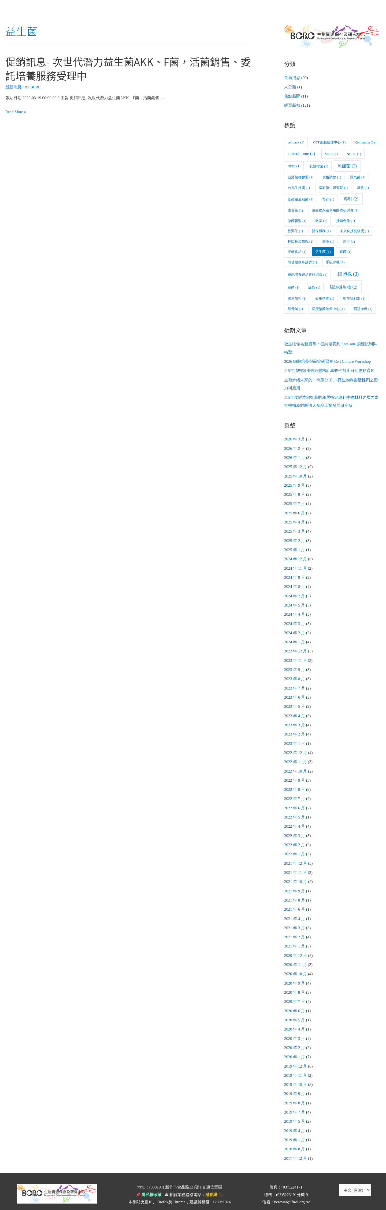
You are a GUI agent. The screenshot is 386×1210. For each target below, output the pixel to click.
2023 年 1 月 (294, 736)
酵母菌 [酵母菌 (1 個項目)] (295, 308)
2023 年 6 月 (294, 691)
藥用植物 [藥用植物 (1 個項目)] (324, 298)
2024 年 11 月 (295, 564)
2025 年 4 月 (294, 519)
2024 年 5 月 (294, 600)
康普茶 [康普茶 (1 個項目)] (295, 210)
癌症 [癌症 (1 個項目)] (349, 241)
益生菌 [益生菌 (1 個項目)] (323, 251)
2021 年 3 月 (294, 918)
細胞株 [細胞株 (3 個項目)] (348, 273)
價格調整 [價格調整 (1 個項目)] (331, 177)
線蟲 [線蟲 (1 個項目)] (314, 287)
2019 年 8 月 (294, 1090)
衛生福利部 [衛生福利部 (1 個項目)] (354, 298)
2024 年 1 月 (294, 637)
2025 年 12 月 (295, 464)
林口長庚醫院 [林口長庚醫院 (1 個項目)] (300, 241)
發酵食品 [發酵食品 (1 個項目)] (297, 251)
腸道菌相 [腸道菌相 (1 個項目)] (297, 298)
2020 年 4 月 (294, 1018)
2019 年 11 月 (295, 1063)
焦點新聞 (292, 96)
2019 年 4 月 (294, 1117)
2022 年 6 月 (294, 800)
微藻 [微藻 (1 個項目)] (321, 220)
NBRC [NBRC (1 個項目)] (354, 153)
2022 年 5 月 (294, 809)
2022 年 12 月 (295, 746)
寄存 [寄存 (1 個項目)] (328, 199)
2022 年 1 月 (294, 845)
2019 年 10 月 (295, 1072)
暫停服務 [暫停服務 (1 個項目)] (321, 230)
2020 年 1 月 (294, 1045)
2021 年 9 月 (294, 881)
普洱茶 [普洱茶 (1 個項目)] (295, 230)
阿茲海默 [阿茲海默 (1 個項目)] (363, 308)
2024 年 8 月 (294, 582)
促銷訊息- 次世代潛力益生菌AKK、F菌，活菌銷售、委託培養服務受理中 (118, 68)
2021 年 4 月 (294, 909)
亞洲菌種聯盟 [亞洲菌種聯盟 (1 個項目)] (300, 177)
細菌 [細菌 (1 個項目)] (293, 287)
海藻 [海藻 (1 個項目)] (328, 241)
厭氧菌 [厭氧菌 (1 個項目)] (357, 177)
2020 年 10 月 (295, 963)
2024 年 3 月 (294, 619)
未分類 (290, 87)
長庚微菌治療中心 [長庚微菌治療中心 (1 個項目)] (328, 308)
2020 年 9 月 (294, 972)
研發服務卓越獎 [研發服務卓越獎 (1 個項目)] (302, 262)
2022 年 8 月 (294, 782)
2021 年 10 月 (295, 873)
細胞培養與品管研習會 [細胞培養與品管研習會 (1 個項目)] (307, 274)
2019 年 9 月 (294, 1081)
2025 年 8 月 (294, 492)
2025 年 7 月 (294, 501)
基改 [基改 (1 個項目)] (363, 187)
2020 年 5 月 (294, 1009)
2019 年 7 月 (294, 1099)
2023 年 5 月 (294, 700)
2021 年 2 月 (294, 927)
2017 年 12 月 (295, 1145)
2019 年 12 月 (295, 1054)
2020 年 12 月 (295, 945)
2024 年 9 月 (294, 573)
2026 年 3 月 (294, 437)
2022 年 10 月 (295, 764)
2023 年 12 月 (295, 646)
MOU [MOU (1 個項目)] (331, 153)
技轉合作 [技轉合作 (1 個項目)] (345, 220)
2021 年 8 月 (294, 891)
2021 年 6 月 (294, 900)
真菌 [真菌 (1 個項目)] (345, 251)
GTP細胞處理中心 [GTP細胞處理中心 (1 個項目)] (329, 142)
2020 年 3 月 (294, 1027)
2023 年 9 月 (294, 664)
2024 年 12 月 (295, 555)
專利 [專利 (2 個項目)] (351, 198)
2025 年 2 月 (294, 537)
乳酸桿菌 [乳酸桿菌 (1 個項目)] (318, 166)
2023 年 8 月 (294, 673)
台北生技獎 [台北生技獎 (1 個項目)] (299, 187)
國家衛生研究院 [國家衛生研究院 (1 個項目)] (333, 187)
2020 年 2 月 (294, 1036)
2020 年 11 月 (295, 954)
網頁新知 (292, 105)
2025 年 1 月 (294, 546)
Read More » (15, 112)
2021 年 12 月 (295, 854)
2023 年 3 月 (294, 718)
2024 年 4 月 (294, 610)
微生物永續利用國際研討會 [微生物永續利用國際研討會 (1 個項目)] (335, 210)
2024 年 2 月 (294, 628)
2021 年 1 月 (294, 936)
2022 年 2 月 (294, 836)
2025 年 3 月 (294, 528)
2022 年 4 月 (294, 818)
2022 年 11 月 (295, 755)
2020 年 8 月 (294, 981)
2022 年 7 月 (294, 791)
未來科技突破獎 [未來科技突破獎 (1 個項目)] (354, 230)
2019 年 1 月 (294, 1127)
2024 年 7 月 (294, 591)
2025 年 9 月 (294, 482)
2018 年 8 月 (294, 1135)
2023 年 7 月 (294, 682)
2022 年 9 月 (294, 773)
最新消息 (13, 87)
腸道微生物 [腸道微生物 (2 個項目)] (343, 286)
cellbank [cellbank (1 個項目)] (296, 142)
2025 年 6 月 (294, 510)
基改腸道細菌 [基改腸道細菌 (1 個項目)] (300, 199)
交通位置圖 (212, 1173)
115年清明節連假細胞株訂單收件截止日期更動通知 (329, 370)
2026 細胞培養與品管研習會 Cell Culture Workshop (328, 360)
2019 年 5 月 (294, 1108)
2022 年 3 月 (294, 827)
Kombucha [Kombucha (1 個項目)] (364, 142)
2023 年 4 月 (294, 709)
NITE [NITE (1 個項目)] (294, 166)
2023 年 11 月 (295, 655)
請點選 (212, 1181)
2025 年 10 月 (295, 474)
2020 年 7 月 (294, 990)
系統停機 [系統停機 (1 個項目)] (335, 262)
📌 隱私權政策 (148, 1181)
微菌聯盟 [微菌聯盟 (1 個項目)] (297, 220)
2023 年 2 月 (294, 728)
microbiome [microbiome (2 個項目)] (301, 153)
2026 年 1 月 (294, 455)
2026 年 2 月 (294, 446)
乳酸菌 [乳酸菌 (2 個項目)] (347, 165)
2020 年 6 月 (294, 999)
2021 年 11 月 (295, 863)
